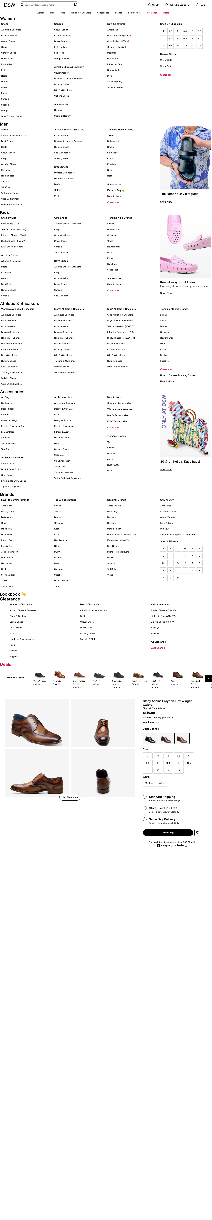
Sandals (5, 98)
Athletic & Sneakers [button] (81, 12)
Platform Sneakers (10, 349)
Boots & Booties (9, 35)
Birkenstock (113, 141)
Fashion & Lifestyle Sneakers (68, 78)
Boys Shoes (61, 261)
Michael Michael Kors (118, 551)
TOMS (4, 580)
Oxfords (58, 190)
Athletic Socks (8, 463)
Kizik (56, 534)
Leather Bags (7, 431)
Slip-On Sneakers (63, 90)
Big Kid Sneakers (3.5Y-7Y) (121, 337)
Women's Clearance (21, 604)
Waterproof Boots (9, 193)
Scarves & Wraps (62, 449)
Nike (109, 169)
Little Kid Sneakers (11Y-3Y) (121, 332)
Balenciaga (113, 511)
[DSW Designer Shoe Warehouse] (10, 4)
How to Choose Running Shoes (177, 375)
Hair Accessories (62, 437)
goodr (110, 459)
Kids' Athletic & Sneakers (121, 309)
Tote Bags (6, 449)
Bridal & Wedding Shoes (119, 35)
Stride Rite (112, 269)
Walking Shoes (61, 95)
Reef (109, 175)
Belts (56, 414)
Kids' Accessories (117, 421)
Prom (109, 75)
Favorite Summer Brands (15, 500)
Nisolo (110, 557)
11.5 (185, 45)
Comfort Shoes (8, 52)
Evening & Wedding (63, 426)
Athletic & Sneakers (11, 29)
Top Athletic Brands (65, 500)
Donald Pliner (114, 528)
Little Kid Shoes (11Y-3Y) (13, 235)
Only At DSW (167, 500)
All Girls (155, 633)
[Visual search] (75, 5)
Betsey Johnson (9, 511)
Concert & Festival (116, 47)
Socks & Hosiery (62, 115)
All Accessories (63, 397)
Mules (4, 87)
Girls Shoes (60, 218)
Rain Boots (6, 284)
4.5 (170, 31)
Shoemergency (114, 81)
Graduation (112, 58)
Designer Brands (116, 500)
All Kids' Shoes (9, 255)
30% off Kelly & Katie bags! (180, 461)
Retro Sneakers (9, 355)
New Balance (113, 246)
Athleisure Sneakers (11, 314)
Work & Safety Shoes (11, 116)
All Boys (155, 627)
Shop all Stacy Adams (154, 708)
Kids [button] (63, 12)
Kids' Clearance (160, 604)
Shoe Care (59, 454)
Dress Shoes (7, 58)
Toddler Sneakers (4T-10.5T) (121, 326)
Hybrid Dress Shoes (64, 178)
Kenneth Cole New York (119, 540)
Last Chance (158, 648)
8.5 (185, 38)
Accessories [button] (103, 12)
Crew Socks (7, 475)
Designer (111, 52)
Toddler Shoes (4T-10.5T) (13, 229)
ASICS (163, 320)
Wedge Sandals (61, 58)
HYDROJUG (113, 464)
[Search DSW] (49, 4)
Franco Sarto (7, 540)
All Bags (5, 397)
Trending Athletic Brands (174, 309)
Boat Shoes (7, 141)
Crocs (110, 158)
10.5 (170, 45)
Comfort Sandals (62, 35)
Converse (112, 235)
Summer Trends (115, 87)
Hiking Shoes (7, 175)
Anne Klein (6, 505)
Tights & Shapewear (11, 486)
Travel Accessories (63, 472)
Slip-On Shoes (61, 252)
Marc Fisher (7, 557)
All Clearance (158, 642)
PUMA (163, 349)
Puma (110, 258)
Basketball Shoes (63, 320)
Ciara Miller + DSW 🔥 (118, 41)
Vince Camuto (8, 586)
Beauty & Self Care (63, 408)
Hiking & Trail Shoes (11, 337)
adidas (110, 135)
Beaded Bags (7, 408)
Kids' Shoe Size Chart (12, 246)
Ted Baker (112, 569)
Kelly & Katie (167, 522)
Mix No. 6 (165, 528)
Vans (56, 586)
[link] (40, 681)
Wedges (5, 110)
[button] (198, 832)
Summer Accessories (119, 403)
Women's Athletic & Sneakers (17, 309)
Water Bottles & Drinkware (67, 478)
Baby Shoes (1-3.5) (10, 223)
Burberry (111, 522)
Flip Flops (59, 52)
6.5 (199, 31)
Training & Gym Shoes (12, 372)
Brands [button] (118, 12)
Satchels (5, 437)
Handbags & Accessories (22, 639)
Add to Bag (168, 832)
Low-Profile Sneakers (11, 343)
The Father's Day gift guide (179, 194)
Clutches (5, 414)
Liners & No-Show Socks (13, 480)
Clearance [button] (152, 12)
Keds (56, 528)
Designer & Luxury (63, 420)
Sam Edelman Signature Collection (177, 534)
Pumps (4, 93)
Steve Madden (8, 574)
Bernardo (111, 517)
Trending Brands (116, 436)
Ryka (56, 563)
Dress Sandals (61, 41)
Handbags (59, 110)
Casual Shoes (8, 41)
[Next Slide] (208, 678)
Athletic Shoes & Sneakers (69, 67)
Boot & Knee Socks (11, 469)
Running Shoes (61, 84)
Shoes (4, 24)
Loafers (4, 81)
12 (192, 45)
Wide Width (166, 60)
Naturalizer (6, 563)
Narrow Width (168, 54)
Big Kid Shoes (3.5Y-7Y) (13, 240)
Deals (166, 12)
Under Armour (61, 580)
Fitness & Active (62, 431)
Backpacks (6, 403)
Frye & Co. (6, 546)
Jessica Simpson (9, 551)
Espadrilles (6, 64)
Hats (56, 443)
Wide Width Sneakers (11, 383)
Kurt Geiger (113, 546)
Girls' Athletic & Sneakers (120, 314)
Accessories (114, 184)
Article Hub (113, 29)
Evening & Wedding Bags (13, 426)
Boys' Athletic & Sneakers (120, 320)
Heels (4, 75)
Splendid (111, 563)
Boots (4, 146)
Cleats (4, 278)
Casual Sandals (62, 29)
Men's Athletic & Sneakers (69, 309)
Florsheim (112, 164)
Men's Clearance (89, 604)
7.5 (170, 38)
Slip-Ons (5, 187)
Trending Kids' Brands (119, 218)
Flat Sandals (60, 47)
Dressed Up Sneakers (64, 172)
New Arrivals (113, 70)
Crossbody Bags (9, 420)
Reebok (164, 355)
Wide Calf (165, 66)
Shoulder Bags (8, 443)
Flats (3, 70)
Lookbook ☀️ (134, 12)
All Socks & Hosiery (12, 457)
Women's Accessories (119, 409)
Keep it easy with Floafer (177, 282)
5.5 (185, 31)
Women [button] (40, 12)
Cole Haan (112, 152)
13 (200, 45)
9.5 (199, 38)
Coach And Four (168, 511)
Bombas (111, 453)
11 (178, 45)
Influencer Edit (114, 64)
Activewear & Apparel (65, 403)
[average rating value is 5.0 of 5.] (151, 722)
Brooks (110, 146)
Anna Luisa (165, 505)
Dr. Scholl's (6, 534)
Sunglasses (59, 466)
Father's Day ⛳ (116, 190)
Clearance (166, 75)
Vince (110, 574)
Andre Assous (114, 505)
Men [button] (52, 12)
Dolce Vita (6, 528)
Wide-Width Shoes (10, 198)
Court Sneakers (62, 72)
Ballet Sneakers (9, 320)
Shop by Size (8, 218)
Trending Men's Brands (120, 129)
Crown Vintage (167, 517)
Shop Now (166, 201)
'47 (108, 441)
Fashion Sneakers (10, 332)
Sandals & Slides (88, 639)
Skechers (112, 264)
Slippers (5, 104)
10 (163, 45)
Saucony (58, 569)
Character (6, 272)
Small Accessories (63, 460)
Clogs (4, 47)
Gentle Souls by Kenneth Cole (122, 534)
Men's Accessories (117, 415)
